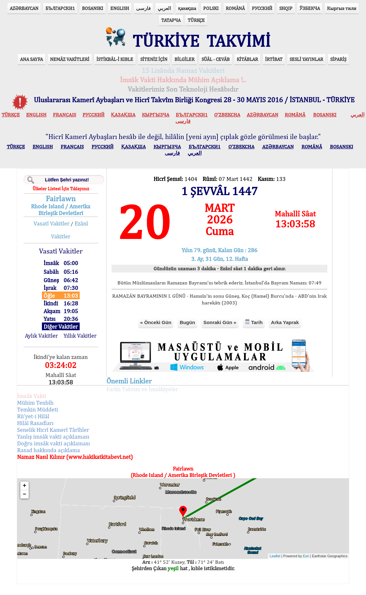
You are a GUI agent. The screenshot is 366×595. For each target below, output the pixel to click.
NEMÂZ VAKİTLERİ (69, 64)
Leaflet (263, 567)
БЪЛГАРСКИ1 (60, 8)
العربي (164, 8)
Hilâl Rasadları (46, 434)
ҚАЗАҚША (123, 120)
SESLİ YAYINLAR (306, 64)
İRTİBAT (273, 64)
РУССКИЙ (262, 8)
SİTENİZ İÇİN (153, 64)
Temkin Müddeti (48, 420)
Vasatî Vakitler (60, 228)
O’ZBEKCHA (227, 120)
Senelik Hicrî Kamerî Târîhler (64, 440)
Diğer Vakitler (70, 331)
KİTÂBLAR (247, 64)
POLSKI (211, 8)
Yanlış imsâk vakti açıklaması (64, 447)
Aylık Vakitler (51, 343)
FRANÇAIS (64, 120)
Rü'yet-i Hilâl (44, 427)
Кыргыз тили (341, 8)
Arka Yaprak (283, 333)
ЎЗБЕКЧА (310, 8)
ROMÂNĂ (235, 8)
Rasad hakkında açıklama (59, 461)
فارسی (143, 8)
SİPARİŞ (338, 64)
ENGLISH (119, 8)
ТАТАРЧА (171, 20)
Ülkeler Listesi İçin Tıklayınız (69, 193)
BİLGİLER (184, 64)
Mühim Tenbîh (46, 413)
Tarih (252, 333)
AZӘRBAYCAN (24, 8)
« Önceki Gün (154, 333)
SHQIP (285, 8)
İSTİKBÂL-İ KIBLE (114, 64)
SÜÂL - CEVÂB (216, 64)
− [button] (36, 505)
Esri (295, 567)
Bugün (185, 333)
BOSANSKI (92, 8)
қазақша (187, 8)
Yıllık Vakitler (88, 343)
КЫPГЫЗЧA (155, 120)
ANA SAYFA (31, 64)
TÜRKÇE (196, 20)
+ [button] (36, 497)
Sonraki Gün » (218, 333)
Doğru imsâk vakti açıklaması (64, 454)
